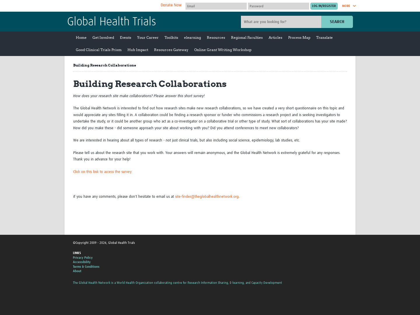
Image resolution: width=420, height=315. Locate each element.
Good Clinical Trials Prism (99, 50)
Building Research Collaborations (104, 65)
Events (125, 37)
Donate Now (171, 5)
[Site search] (282, 22)
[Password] (278, 6)
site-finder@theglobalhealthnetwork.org (207, 197)
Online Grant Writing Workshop (222, 50)
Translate (324, 37)
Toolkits (171, 37)
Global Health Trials (111, 22)
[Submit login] (324, 6)
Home (81, 37)
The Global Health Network (111, 6)
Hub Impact (137, 50)
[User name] (216, 6)
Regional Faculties (247, 37)
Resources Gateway (171, 50)
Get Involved (103, 37)
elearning (192, 37)
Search (337, 22)
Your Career (148, 37)
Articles (275, 37)
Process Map (299, 37)
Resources (216, 37)
